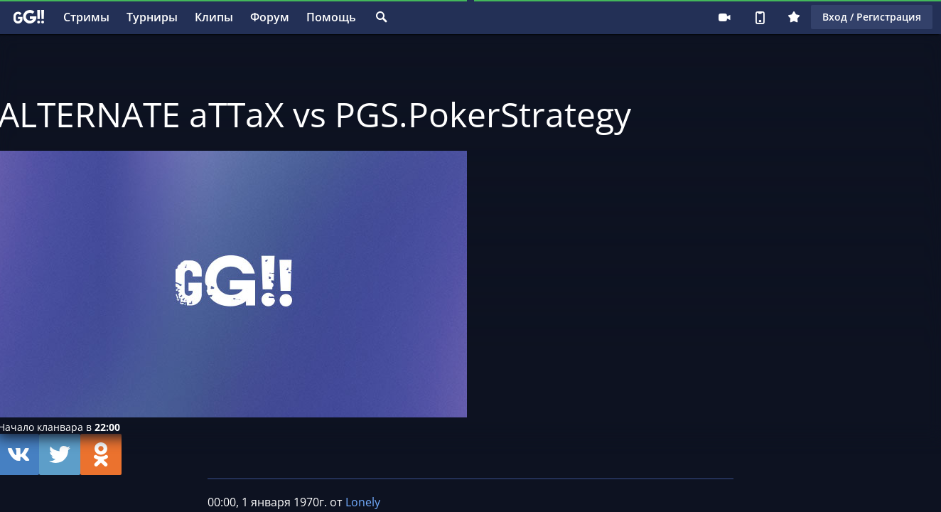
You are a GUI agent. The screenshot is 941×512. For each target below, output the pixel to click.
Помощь (331, 17)
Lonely (362, 502)
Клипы (214, 17)
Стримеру (724, 17)
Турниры (152, 17)
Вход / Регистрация (871, 16)
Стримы (86, 17)
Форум (269, 17)
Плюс (793, 17)
